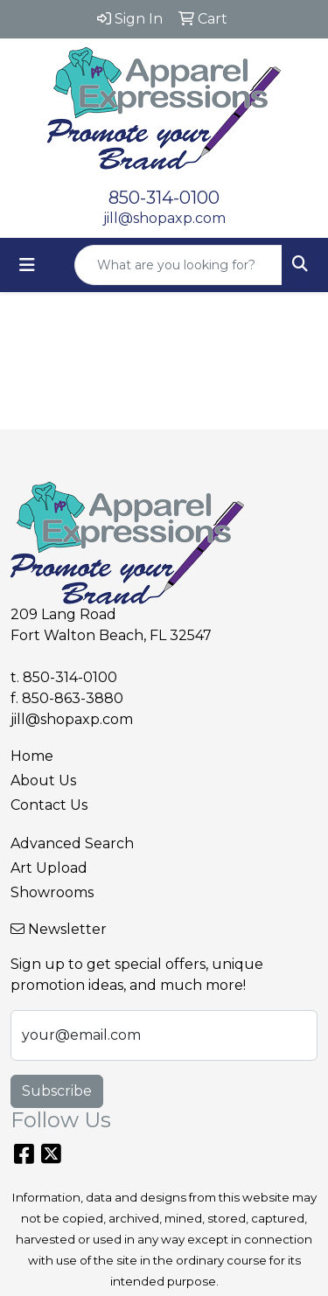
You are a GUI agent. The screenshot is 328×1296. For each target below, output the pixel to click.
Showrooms (52, 892)
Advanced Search (72, 843)
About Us (43, 780)
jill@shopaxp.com (164, 218)
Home (31, 756)
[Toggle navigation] (27, 265)
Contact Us (48, 805)
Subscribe (57, 1091)
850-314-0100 (164, 197)
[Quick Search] (178, 265)
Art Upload (48, 868)
